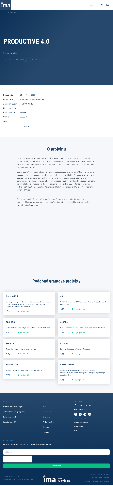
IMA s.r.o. (5, 13)
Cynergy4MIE (12, 297)
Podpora (46, 433)
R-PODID (10, 344)
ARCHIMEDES (12, 366)
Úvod (44, 408)
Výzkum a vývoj (48, 423)
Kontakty (46, 428)
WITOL (76, 431)
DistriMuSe (11, 323)
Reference (46, 418)
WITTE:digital (78, 427)
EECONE (64, 344)
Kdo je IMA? (47, 413)
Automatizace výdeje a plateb (14, 413)
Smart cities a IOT (9, 423)
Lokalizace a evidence (11, 418)
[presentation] (17, 460)
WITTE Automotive (81, 424)
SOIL (62, 297)
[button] (91, 5)
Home (32, 127)
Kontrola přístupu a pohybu (13, 408)
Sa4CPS (64, 323)
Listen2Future (67, 366)
